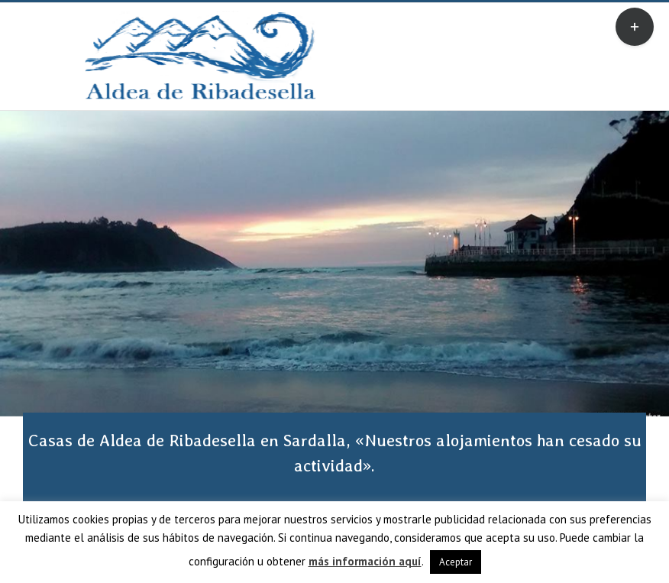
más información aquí (365, 561)
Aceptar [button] (455, 561)
